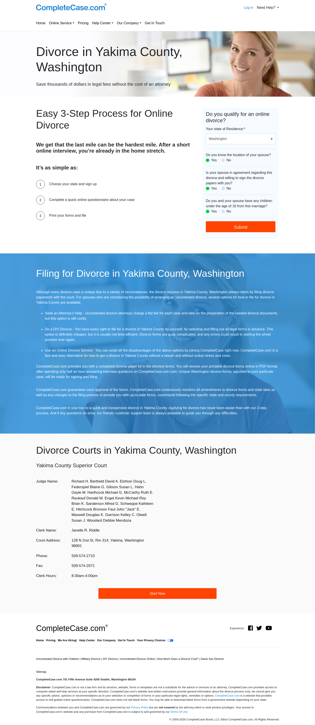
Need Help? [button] (266, 7)
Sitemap (41, 671)
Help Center (101, 23)
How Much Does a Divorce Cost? (178, 659)
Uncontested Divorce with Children (58, 659)
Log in (248, 7)
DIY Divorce (111, 659)
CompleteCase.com (72, 628)
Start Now (157, 593)
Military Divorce (91, 659)
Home (41, 23)
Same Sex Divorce (212, 659)
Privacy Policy (140, 707)
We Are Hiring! (67, 640)
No (229, 160)
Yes (214, 160)
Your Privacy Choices (151, 640)
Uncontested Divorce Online (138, 659)
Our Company (128, 23)
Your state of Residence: (225, 129)
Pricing (83, 23)
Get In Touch (154, 23)
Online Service (60, 23)
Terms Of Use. (179, 711)
